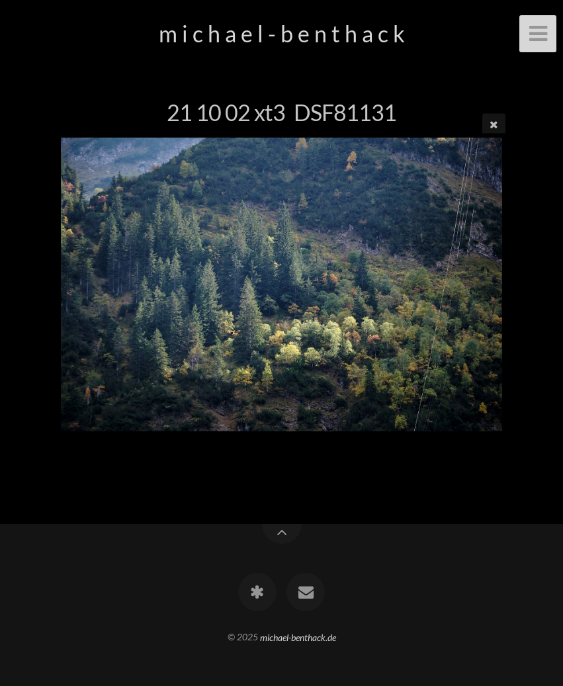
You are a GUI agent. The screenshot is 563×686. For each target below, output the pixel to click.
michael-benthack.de (298, 636)
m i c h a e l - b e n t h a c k (282, 33)
